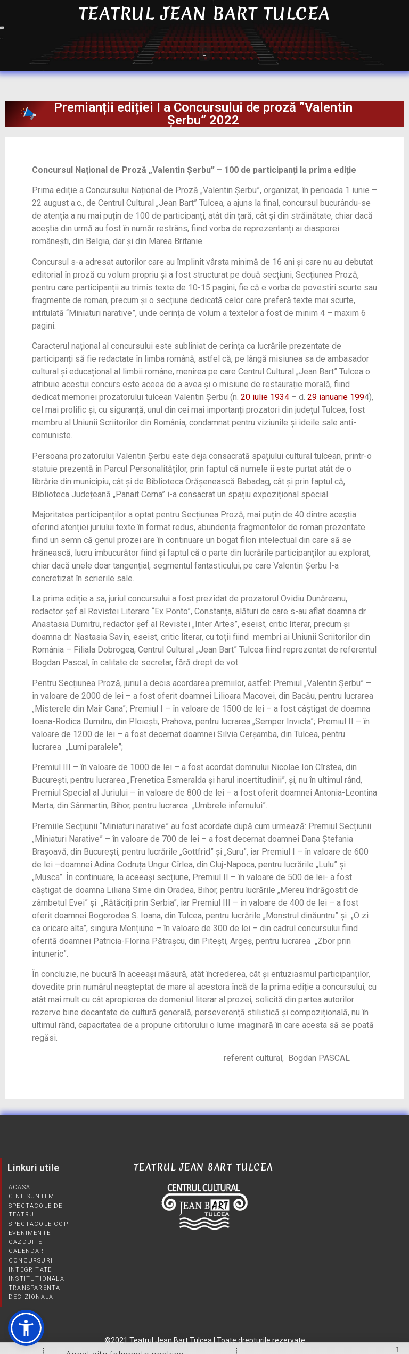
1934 (279, 397)
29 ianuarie (327, 397)
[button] (204, 52)
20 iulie (254, 397)
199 (357, 397)
